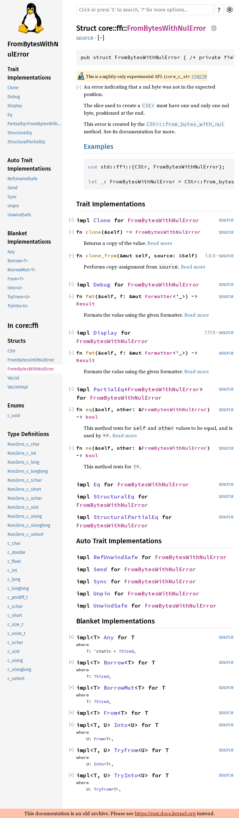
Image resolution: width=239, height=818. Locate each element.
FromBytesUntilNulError (30, 360)
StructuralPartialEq (26, 142)
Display (14, 105)
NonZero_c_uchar (24, 498)
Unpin (13, 206)
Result (85, 304)
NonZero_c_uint (23, 507)
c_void (13, 415)
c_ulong (15, 660)
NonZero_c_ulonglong (28, 525)
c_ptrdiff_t (17, 597)
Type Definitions (28, 434)
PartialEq (108, 389)
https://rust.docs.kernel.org (165, 813)
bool (92, 417)
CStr (11, 351)
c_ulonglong (19, 669)
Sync (12, 197)
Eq (9, 114)
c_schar (15, 606)
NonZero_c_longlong (27, 471)
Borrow (114, 662)
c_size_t (15, 624)
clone (93, 232)
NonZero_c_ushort (25, 534)
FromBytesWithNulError (33, 49)
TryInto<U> (17, 306)
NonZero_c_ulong (24, 516)
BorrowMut (119, 687)
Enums (15, 405)
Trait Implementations (29, 73)
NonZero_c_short (24, 489)
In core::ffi (23, 325)
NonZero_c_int (21, 453)
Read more (160, 243)
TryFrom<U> (18, 297)
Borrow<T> (17, 261)
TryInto (126, 775)
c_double (16, 552)
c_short (14, 615)
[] (101, 37)
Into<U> (14, 288)
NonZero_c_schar (24, 480)
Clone (13, 87)
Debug (13, 96)
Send (12, 188)
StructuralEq (19, 133)
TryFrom (126, 750)
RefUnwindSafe (22, 179)
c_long (13, 579)
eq (89, 409)
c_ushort (16, 678)
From (110, 712)
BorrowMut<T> (21, 270)
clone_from (101, 255)
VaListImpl (17, 387)
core (105, 28)
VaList (13, 378)
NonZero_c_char (23, 444)
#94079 (198, 76)
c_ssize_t (16, 633)
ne (89, 448)
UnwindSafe (19, 215)
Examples (98, 146)
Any (11, 252)
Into (121, 724)
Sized (127, 651)
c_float (14, 561)
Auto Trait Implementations (29, 164)
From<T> (15, 279)
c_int (12, 570)
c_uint (13, 651)
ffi (119, 28)
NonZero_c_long (23, 462)
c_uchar (15, 642)
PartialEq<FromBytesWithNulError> (34, 123)
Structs (16, 341)
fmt (90, 296)
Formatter (159, 296)
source (84, 37)
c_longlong (18, 588)
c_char (14, 543)
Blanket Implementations (29, 237)
